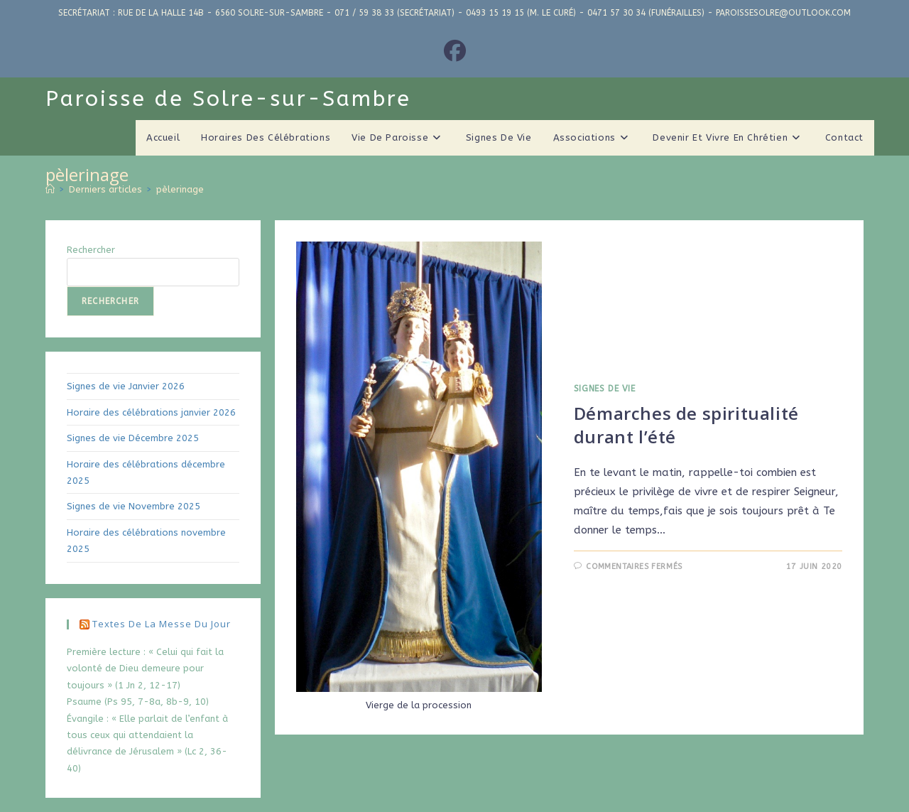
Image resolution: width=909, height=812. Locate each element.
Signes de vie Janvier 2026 (126, 386)
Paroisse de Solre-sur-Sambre (228, 99)
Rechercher (91, 249)
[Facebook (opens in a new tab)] (455, 52)
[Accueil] (50, 189)
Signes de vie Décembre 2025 (133, 438)
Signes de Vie (605, 389)
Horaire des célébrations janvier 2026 (151, 412)
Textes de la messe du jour (161, 623)
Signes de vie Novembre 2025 (133, 506)
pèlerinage (180, 189)
